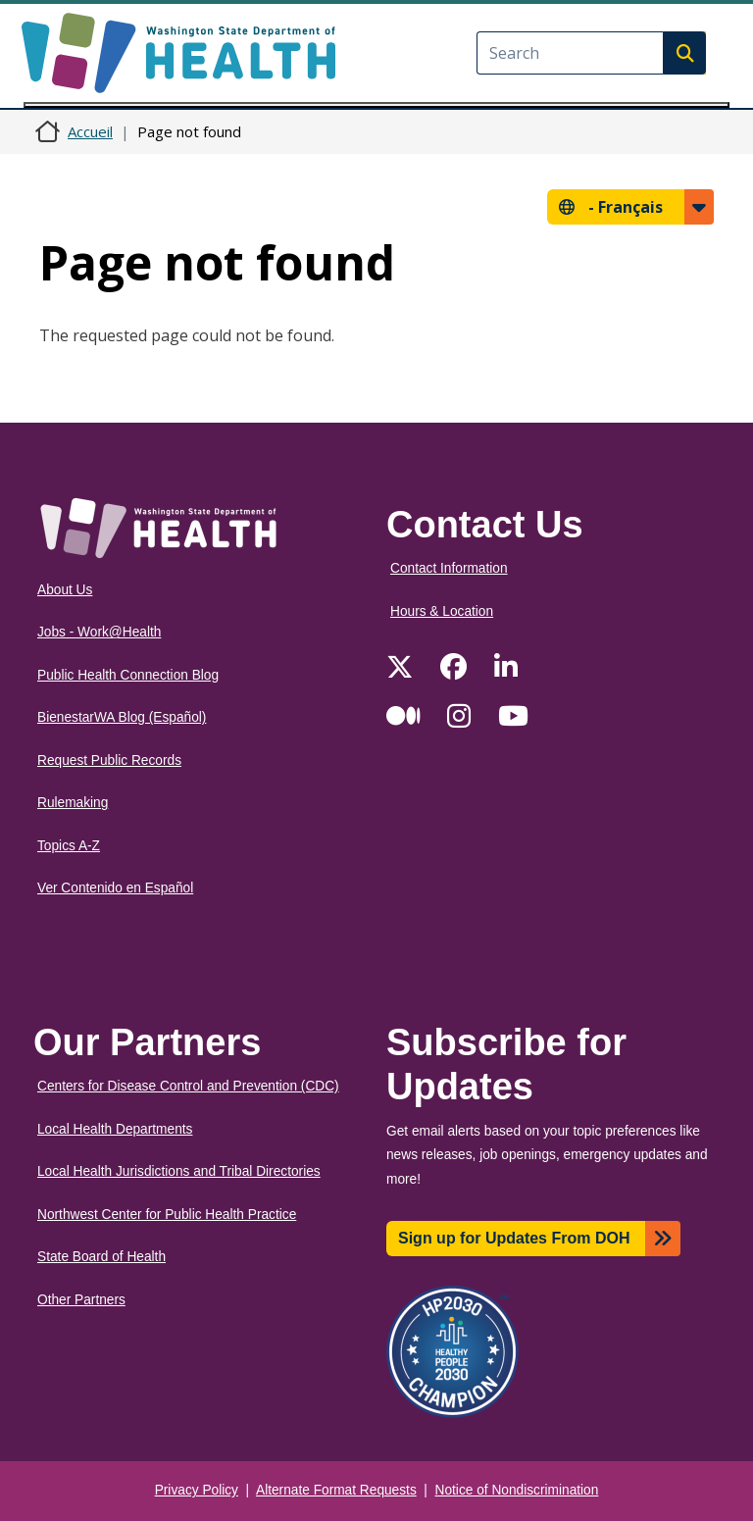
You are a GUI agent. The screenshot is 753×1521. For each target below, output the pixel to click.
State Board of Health (101, 1256)
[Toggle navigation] (376, 105)
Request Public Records (109, 760)
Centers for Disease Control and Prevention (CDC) (188, 1086)
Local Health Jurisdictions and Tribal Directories (179, 1171)
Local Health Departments (114, 1129)
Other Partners (81, 1300)
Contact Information (449, 568)
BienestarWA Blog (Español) (121, 717)
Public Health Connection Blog (128, 675)
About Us (64, 590)
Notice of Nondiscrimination (517, 1490)
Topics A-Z (68, 845)
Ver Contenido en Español (115, 888)
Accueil (90, 131)
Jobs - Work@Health (99, 632)
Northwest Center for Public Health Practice (166, 1214)
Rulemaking (72, 802)
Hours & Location (441, 611)
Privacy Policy (196, 1490)
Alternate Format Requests (336, 1490)
